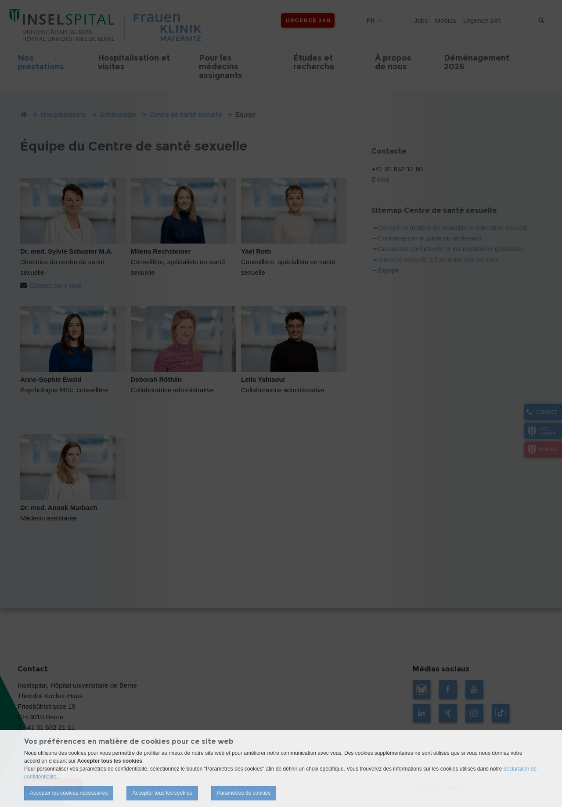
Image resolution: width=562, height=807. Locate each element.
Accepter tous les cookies (162, 793)
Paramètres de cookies (244, 793)
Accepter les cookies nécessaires (69, 793)
